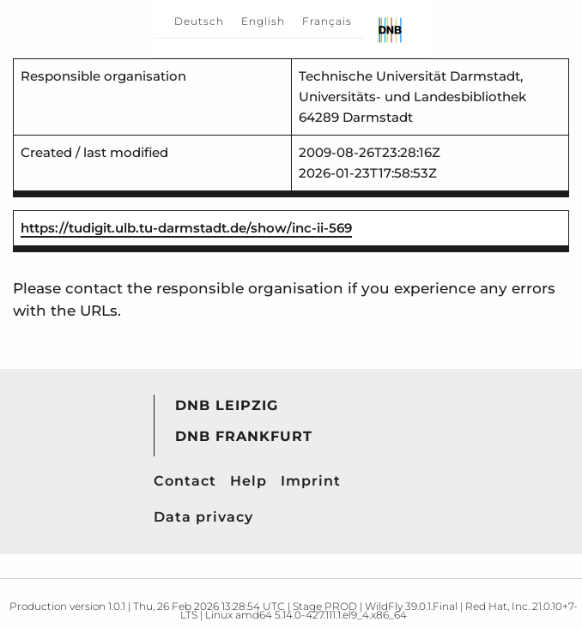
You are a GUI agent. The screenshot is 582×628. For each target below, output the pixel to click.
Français (327, 21)
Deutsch (199, 21)
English (263, 21)
